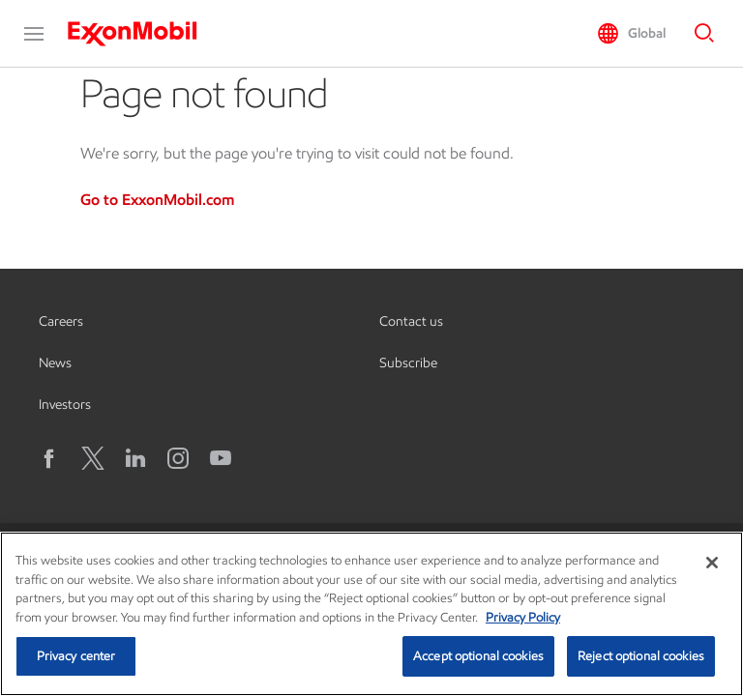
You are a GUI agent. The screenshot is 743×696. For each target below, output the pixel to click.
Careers (61, 321)
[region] (371, 614)
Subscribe (408, 363)
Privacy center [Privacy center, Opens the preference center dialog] (76, 656)
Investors (65, 404)
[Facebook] (50, 458)
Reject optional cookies (641, 656)
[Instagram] (178, 458)
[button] (34, 34)
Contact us (411, 321)
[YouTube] (220, 458)
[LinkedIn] (135, 458)
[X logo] (92, 458)
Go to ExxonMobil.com (157, 199)
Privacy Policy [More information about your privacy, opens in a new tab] (523, 617)
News (55, 363)
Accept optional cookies (478, 656)
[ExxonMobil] (142, 33)
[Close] (712, 562)
